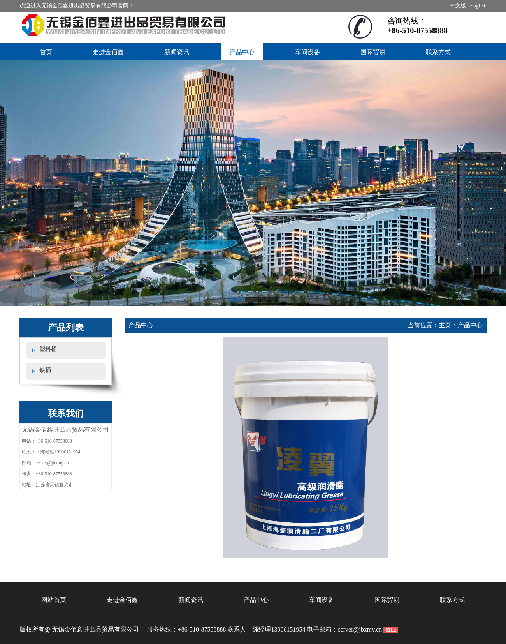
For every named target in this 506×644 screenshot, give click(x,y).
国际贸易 (372, 52)
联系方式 (438, 52)
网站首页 (53, 599)
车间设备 (307, 52)
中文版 (458, 6)
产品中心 (242, 52)
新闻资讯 (176, 52)
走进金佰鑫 (108, 52)
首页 (46, 52)
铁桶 (45, 370)
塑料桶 (48, 349)
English (478, 6)
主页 (445, 325)
